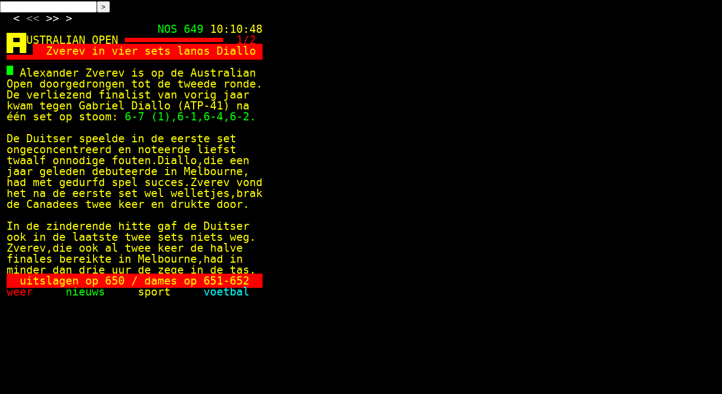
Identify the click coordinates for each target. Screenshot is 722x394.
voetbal (226, 292)
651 (213, 281)
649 (193, 29)
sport (167, 292)
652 (239, 281)
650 (115, 281)
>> (52, 18)
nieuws (98, 292)
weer (33, 292)
